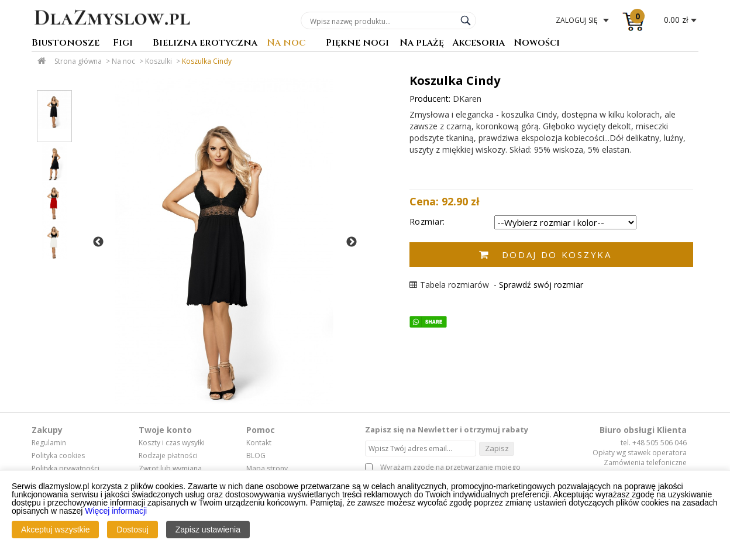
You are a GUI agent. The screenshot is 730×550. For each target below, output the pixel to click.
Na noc (286, 43)
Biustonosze (65, 43)
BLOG (256, 455)
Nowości (537, 43)
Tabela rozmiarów (449, 284)
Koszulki (158, 61)
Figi (123, 43)
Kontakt (258, 443)
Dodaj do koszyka (557, 254)
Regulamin (49, 443)
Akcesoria (478, 43)
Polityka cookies (58, 455)
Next (351, 242)
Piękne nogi (357, 43)
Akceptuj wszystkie (55, 529)
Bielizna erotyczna (205, 43)
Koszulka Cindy (207, 61)
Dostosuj (132, 529)
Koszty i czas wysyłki (172, 443)
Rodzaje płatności (168, 455)
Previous (98, 242)
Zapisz (497, 448)
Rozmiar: (427, 221)
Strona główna (78, 61)
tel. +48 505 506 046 (654, 443)
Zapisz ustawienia (207, 529)
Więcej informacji (116, 510)
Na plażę (422, 43)
